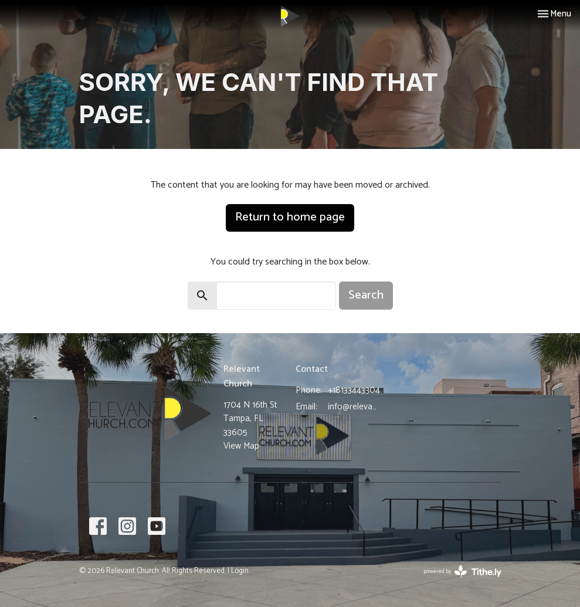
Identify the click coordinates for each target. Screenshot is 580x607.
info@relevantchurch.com (354, 406)
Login (240, 571)
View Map (241, 446)
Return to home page (290, 217)
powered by (462, 571)
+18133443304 (354, 390)
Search (366, 295)
